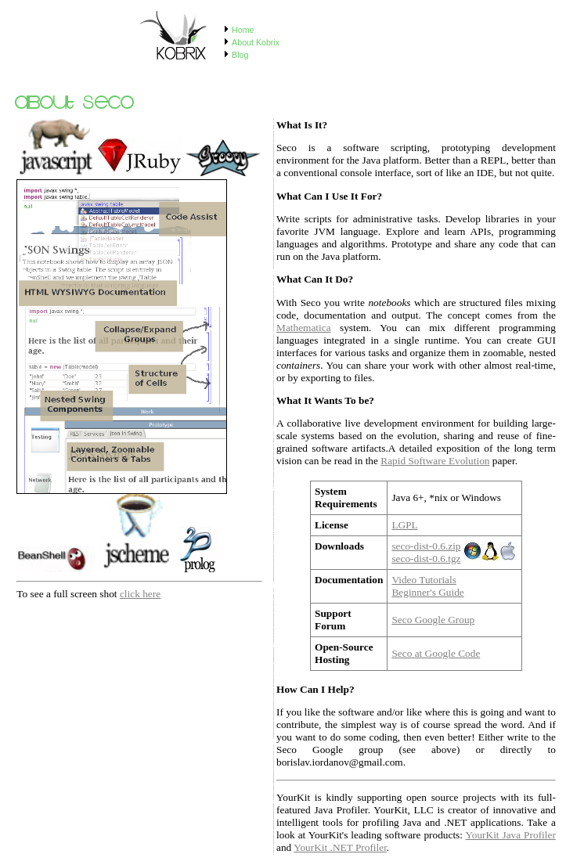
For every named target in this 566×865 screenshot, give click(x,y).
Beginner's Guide (427, 592)
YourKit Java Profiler (510, 835)
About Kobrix (255, 42)
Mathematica (303, 327)
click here (140, 594)
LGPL (404, 525)
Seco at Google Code (435, 653)
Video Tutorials (423, 580)
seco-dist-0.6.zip (425, 546)
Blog (240, 54)
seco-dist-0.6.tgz (425, 558)
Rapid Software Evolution (434, 461)
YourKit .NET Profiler (340, 847)
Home (243, 29)
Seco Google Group (432, 619)
